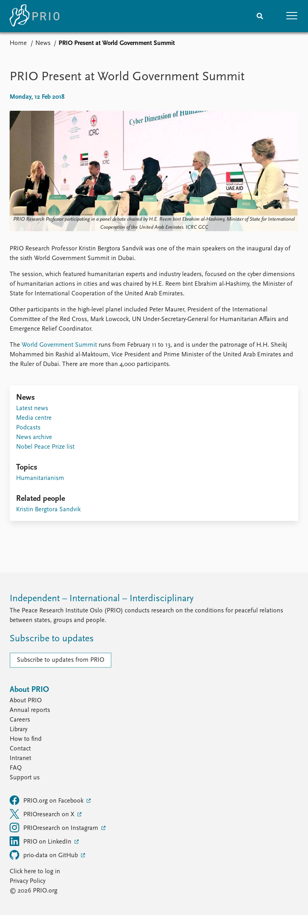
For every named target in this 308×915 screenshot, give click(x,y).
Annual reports (30, 710)
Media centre (34, 418)
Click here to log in (35, 871)
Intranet (20, 758)
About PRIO (26, 700)
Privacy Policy (27, 881)
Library (18, 729)
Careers (20, 720)
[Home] (34, 16)
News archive (34, 437)
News (43, 43)
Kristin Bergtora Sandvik (48, 509)
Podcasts (28, 428)
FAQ (16, 768)
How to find (26, 739)
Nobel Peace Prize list (45, 447)
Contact (20, 749)
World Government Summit (59, 345)
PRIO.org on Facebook (47, 800)
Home (18, 43)
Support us (25, 778)
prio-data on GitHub (44, 855)
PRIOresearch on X (43, 814)
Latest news (32, 408)
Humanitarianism (40, 478)
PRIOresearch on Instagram (55, 827)
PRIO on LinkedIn (41, 841)
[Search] (260, 16)
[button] (292, 16)
